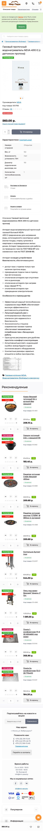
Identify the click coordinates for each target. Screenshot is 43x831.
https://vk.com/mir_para (27, 783)
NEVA (19, 102)
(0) (11, 109)
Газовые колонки (34, 41)
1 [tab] (20, 98)
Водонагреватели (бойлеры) (15, 41)
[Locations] (26, 3)
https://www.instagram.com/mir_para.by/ (21, 783)
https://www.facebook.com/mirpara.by (15, 783)
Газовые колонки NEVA (15, 375)
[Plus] (8, 130)
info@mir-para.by (21, 788)
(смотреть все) (25, 140)
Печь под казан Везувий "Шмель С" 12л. (32, 593)
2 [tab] (22, 98)
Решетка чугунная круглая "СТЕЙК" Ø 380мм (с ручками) (31, 515)
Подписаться (32, 721)
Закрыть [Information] (21, 27)
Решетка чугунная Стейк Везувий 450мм (31, 476)
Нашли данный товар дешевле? (13, 124)
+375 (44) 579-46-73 (23, 741)
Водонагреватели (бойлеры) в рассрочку (20, 378)
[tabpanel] (21, 75)
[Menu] (4, 3)
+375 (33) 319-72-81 (22, 739)
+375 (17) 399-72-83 (22, 743)
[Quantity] (4, 131)
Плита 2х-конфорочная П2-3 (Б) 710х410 (31, 670)
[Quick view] (5, 419)
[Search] (4, 36)
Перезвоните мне (21, 746)
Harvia (20, 17)
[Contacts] (33, 3)
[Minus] (8, 133)
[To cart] (32, 428)
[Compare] (16, 419)
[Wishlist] (10, 419)
